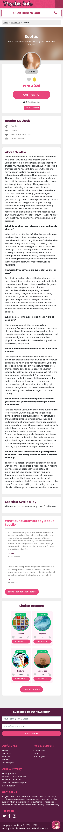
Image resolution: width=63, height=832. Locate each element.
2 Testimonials (31, 102)
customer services (41, 802)
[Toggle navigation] (59, 4)
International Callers (27, 828)
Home (5, 23)
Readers (6, 756)
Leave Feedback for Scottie (22, 591)
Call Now (31, 95)
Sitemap (43, 828)
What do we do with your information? (14, 784)
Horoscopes (8, 762)
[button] (31, 13)
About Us (6, 753)
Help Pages (39, 756)
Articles (6, 759)
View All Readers (31, 689)
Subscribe (31, 733)
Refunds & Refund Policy (14, 776)
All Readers (15, 23)
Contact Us (39, 750)
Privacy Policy (9, 773)
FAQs (36, 753)
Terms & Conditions (12, 779)
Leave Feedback (32, 108)
